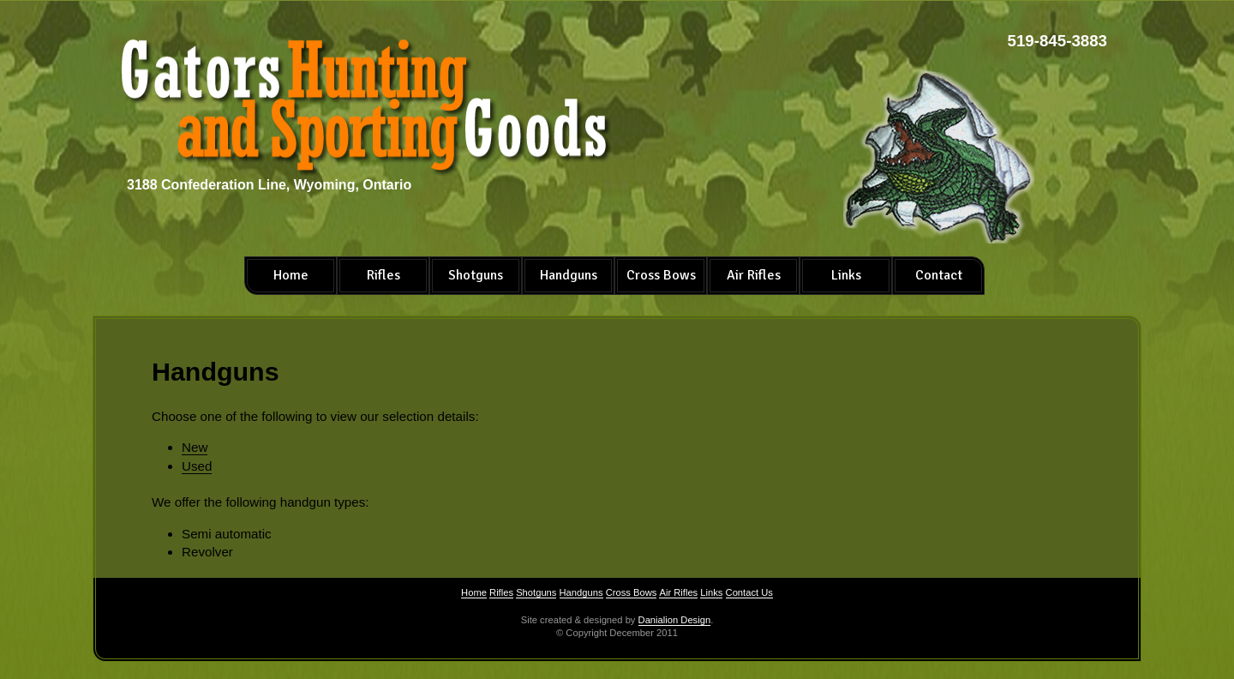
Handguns (568, 275)
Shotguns (475, 275)
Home (290, 275)
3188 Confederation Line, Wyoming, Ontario (269, 184)
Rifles (383, 275)
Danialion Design (674, 620)
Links (846, 275)
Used (197, 466)
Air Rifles (754, 275)
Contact (938, 275)
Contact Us (749, 592)
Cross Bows (661, 275)
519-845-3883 (1057, 41)
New (194, 447)
